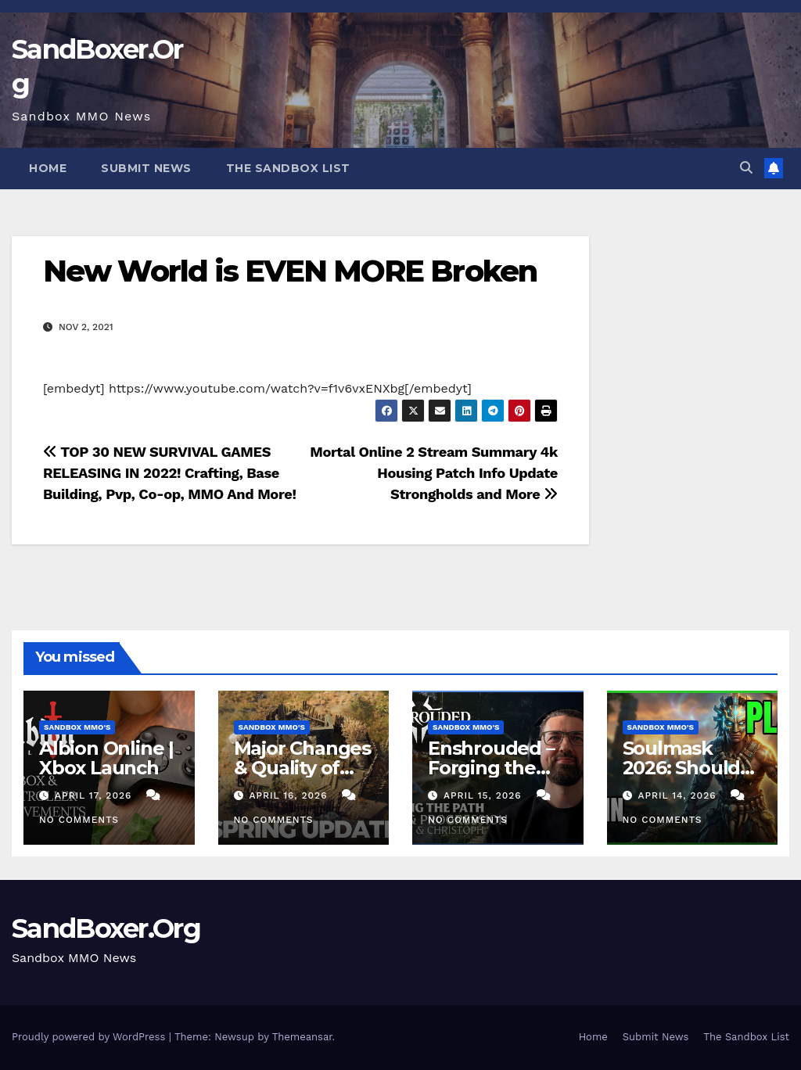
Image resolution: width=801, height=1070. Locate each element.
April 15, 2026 (485, 795)
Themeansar (302, 1037)
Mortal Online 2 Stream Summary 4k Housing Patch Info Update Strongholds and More (434, 472)
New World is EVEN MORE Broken (290, 271)
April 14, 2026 (679, 795)
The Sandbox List (288, 168)
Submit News (146, 168)
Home (47, 168)
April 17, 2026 (95, 795)
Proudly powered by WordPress (90, 1037)
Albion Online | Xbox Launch (106, 758)
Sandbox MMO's (77, 727)
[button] (746, 167)
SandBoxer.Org (106, 928)
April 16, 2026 (290, 795)
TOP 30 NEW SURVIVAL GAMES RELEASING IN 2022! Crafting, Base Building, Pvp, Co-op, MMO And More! (169, 472)
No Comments (79, 819)
